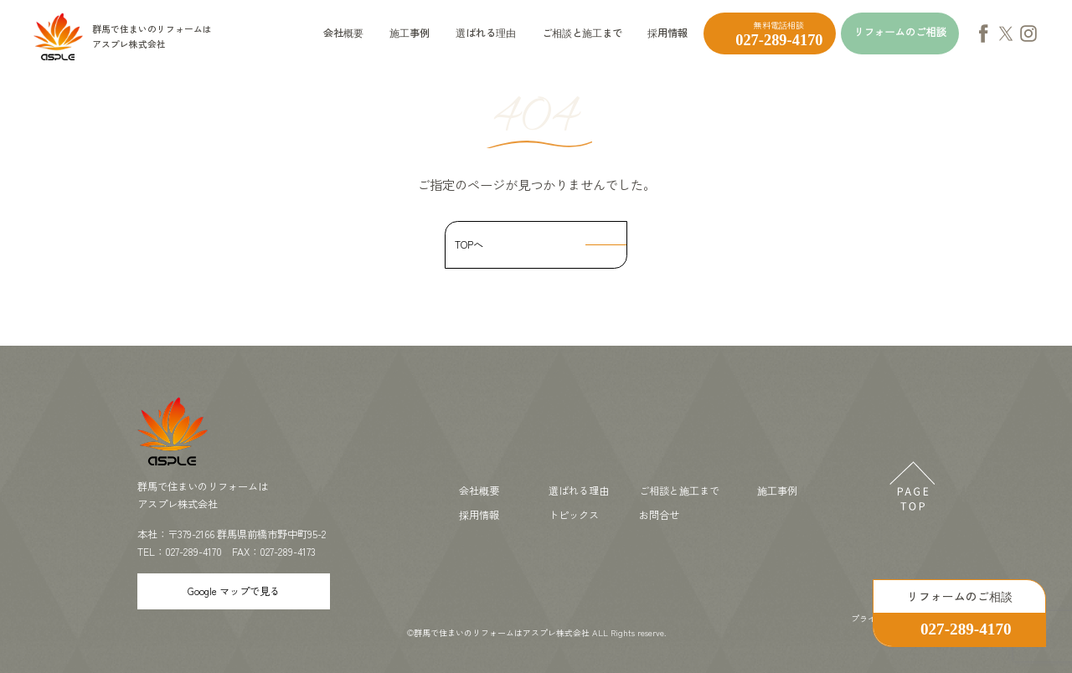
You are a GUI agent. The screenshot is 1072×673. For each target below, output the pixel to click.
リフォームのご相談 (899, 33)
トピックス (574, 514)
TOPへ (469, 244)
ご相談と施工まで (582, 32)
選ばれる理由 (486, 32)
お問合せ (659, 514)
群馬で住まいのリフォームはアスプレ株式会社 (502, 632)
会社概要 (343, 32)
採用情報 (667, 32)
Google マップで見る (234, 591)
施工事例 (409, 32)
